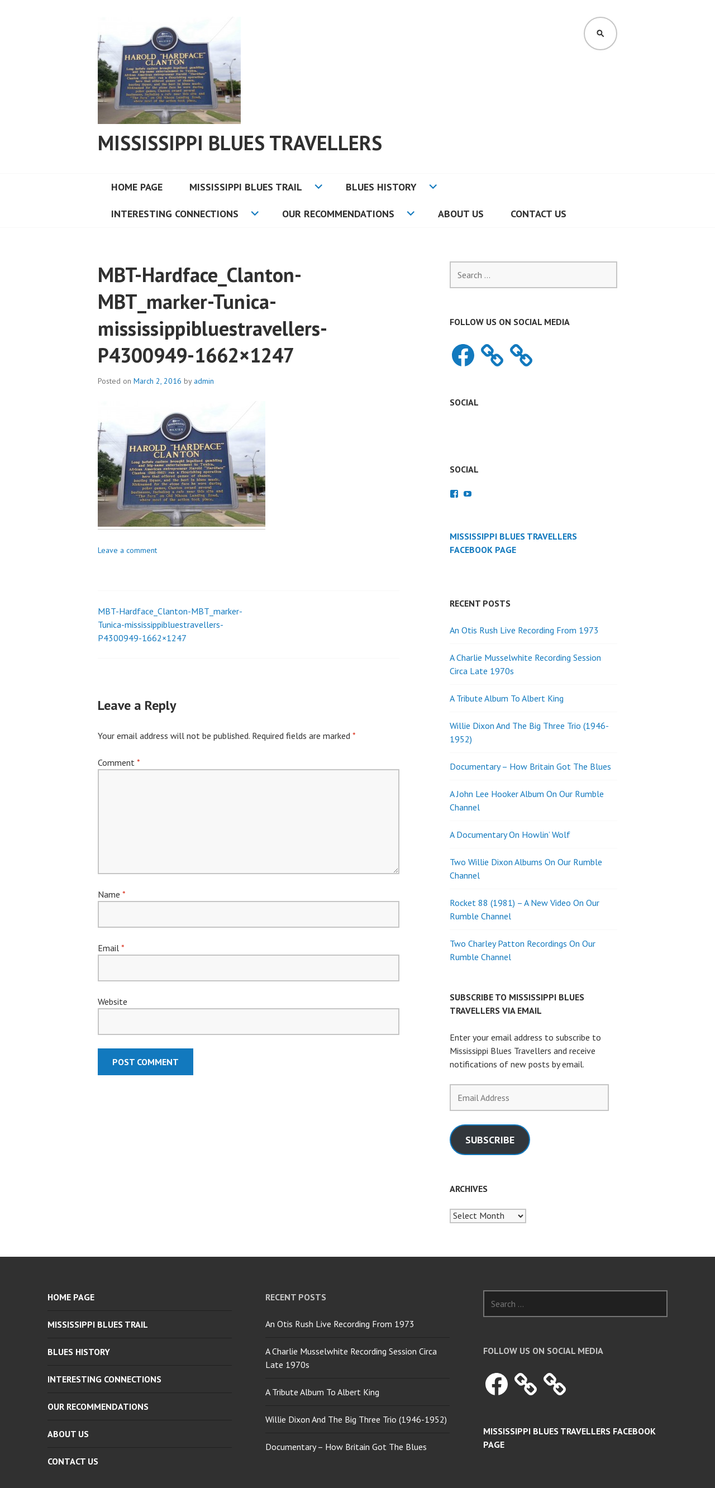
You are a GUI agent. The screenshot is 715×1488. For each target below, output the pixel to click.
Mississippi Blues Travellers (240, 143)
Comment (119, 762)
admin (204, 381)
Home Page (137, 186)
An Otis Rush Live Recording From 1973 (524, 630)
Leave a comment (127, 550)
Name (111, 894)
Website (112, 1001)
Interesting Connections (175, 213)
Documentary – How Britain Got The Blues (530, 766)
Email (111, 947)
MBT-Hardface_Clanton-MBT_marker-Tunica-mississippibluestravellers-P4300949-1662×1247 (170, 624)
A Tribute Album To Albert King (507, 698)
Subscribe (489, 1139)
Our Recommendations (338, 213)
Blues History (381, 186)
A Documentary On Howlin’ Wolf (510, 834)
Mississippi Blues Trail (245, 186)
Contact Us (538, 213)
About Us (461, 213)
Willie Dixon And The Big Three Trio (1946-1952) (356, 1419)
